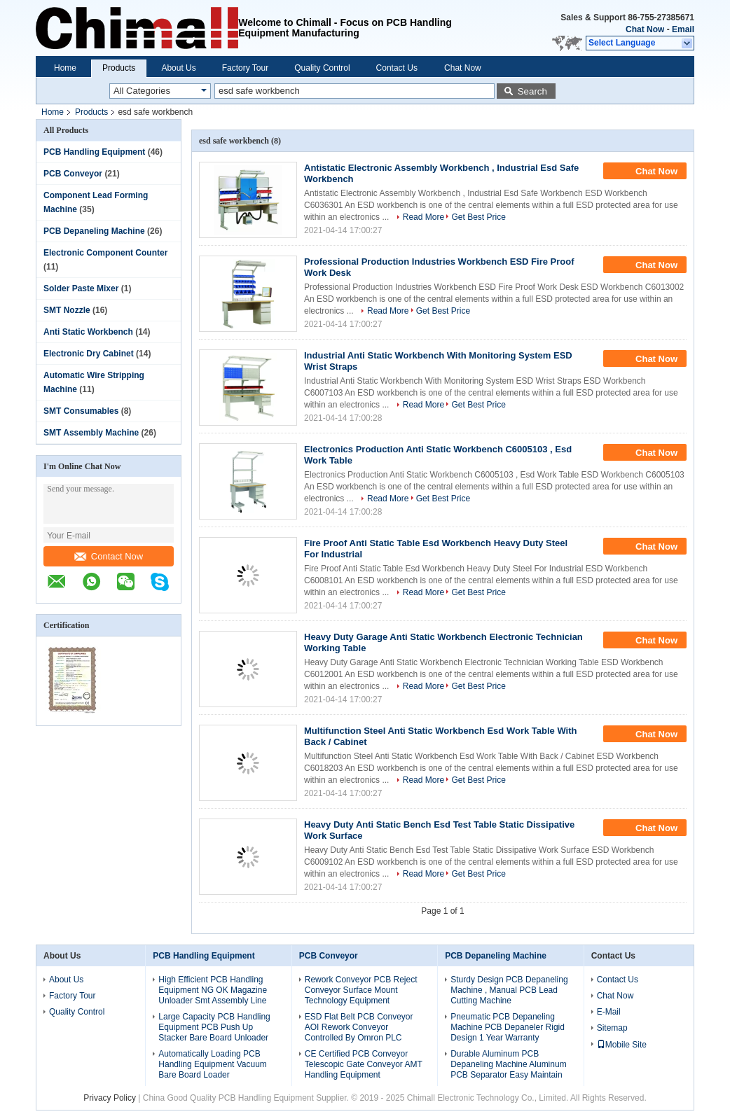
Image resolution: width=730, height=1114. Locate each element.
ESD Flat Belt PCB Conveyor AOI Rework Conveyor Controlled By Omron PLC (359, 1027)
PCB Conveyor (72, 174)
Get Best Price (478, 217)
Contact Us (397, 68)
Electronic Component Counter (105, 253)
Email (683, 29)
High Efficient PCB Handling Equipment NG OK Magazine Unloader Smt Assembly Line (212, 990)
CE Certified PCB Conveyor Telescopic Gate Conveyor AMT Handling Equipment (363, 1064)
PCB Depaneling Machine (94, 231)
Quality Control (322, 68)
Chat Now (645, 29)
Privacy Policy (109, 1098)
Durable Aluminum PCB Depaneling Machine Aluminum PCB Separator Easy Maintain (508, 1064)
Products (118, 68)
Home (65, 68)
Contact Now (108, 556)
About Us (178, 68)
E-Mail (609, 1012)
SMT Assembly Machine (91, 433)
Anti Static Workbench (88, 332)
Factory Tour (245, 68)
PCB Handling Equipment (94, 152)
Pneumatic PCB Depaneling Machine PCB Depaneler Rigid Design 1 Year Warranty (507, 1027)
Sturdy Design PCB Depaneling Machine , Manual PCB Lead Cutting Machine (508, 990)
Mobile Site (622, 1045)
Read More (423, 217)
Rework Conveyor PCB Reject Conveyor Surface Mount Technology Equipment (361, 990)
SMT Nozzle (66, 310)
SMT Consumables (80, 411)
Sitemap (612, 1028)
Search (532, 91)
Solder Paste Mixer (80, 288)
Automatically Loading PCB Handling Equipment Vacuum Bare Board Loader (212, 1064)
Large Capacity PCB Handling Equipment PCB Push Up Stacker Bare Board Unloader (214, 1027)
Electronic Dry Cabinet (88, 353)
